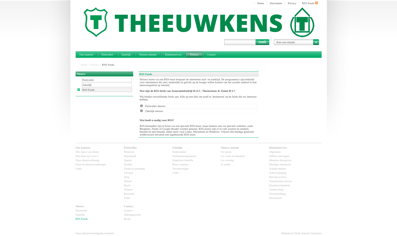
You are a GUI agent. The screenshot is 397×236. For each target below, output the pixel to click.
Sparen (128, 160)
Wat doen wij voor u (87, 156)
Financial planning (134, 168)
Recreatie (129, 193)
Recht (127, 185)
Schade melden (277, 168)
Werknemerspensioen (184, 156)
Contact (211, 54)
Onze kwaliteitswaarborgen (91, 164)
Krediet (128, 164)
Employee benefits (182, 160)
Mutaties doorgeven (280, 160)
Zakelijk (126, 54)
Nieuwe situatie (148, 54)
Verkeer (128, 189)
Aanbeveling (276, 189)
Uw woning (227, 160)
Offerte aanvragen (279, 156)
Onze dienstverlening (87, 160)
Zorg (127, 177)
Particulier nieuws (155, 106)
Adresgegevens (132, 214)
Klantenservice (173, 54)
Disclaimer (276, 3)
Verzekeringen (180, 168)
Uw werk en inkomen (233, 156)
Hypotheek (130, 156)
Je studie (226, 164)
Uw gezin (226, 151)
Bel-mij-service (278, 177)
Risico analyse (180, 164)
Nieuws (194, 54)
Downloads (275, 197)
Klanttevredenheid (279, 185)
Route (127, 218)
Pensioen (129, 151)
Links (79, 168)
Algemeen (275, 151)
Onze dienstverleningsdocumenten (95, 233)
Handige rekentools (280, 164)
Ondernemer (179, 151)
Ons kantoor (86, 54)
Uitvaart (128, 172)
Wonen (128, 181)
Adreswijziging (278, 172)
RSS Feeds (309, 3)
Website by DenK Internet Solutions (301, 233)
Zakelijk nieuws (154, 111)
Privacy (292, 3)
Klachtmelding (277, 193)
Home (260, 3)
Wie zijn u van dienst (87, 151)
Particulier (107, 54)
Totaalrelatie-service (280, 181)
